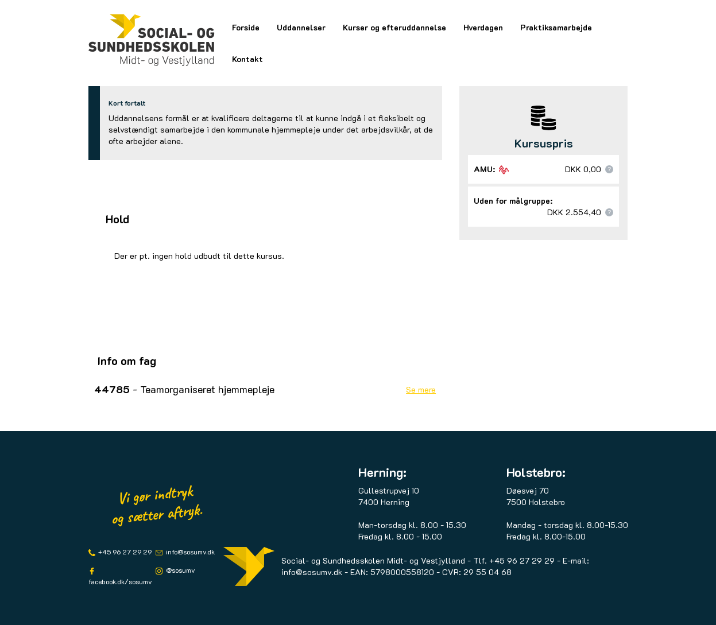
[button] (609, 169)
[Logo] (151, 40)
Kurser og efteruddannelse (394, 27)
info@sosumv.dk (189, 551)
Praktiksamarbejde (556, 27)
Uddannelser (301, 27)
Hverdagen (483, 27)
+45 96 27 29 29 (124, 551)
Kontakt (247, 58)
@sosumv (179, 569)
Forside (246, 27)
